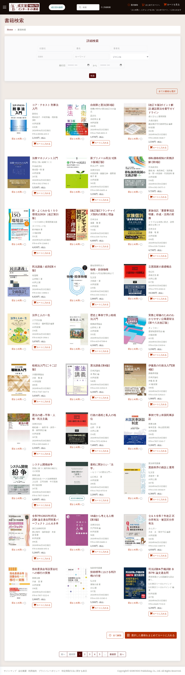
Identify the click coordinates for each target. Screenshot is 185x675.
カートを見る (172, 4)
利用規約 (32, 670)
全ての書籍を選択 (167, 91)
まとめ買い (19, 138)
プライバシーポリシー (49, 670)
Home (10, 29)
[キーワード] (91, 57)
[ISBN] (54, 57)
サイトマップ (10, 670)
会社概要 (22, 670)
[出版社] (55, 48)
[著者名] (129, 48)
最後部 (113, 654)
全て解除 (115, 635)
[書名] (92, 48)
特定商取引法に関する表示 (74, 670)
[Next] (122, 654)
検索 (92, 75)
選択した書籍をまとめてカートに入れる (151, 635)
